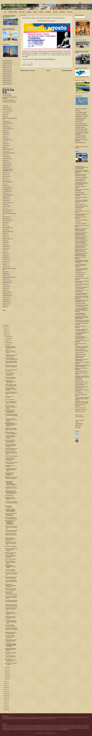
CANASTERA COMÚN (80, 112)
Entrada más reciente (28, 70)
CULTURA (55, 12)
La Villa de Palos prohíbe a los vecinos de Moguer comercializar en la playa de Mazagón (82, 310)
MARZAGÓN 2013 (7, 84)
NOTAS (4, 233)
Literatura (5, 216)
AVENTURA (6, 132)
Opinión (5, 237)
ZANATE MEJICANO (80, 142)
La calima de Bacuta (80, 274)
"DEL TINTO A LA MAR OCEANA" (11, 664)
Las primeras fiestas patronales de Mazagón (80, 314)
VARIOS (5, 305)
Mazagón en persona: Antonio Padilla (80, 357)
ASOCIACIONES (7, 128)
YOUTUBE (77, 427)
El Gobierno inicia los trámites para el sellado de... (11, 488)
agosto (7, 344)
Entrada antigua (67, 70)
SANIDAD (5, 275)
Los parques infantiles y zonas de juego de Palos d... (11, 581)
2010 (5, 703)
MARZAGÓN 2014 (7, 82)
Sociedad (5, 284)
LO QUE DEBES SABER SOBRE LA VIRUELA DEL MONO (10, 645)
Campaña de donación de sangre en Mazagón (11, 449)
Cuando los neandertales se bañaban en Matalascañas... (11, 514)
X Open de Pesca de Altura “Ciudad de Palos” (11, 463)
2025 (5, 329)
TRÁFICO (5, 297)
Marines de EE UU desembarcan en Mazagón (81, 350)
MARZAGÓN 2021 (7, 69)
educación (5, 174)
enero (6, 679)
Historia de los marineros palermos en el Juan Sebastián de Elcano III (81, 238)
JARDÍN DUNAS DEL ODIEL (9, 102)
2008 (5, 707)
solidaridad (5, 286)
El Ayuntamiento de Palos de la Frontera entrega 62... (11, 574)
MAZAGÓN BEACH (14, 5)
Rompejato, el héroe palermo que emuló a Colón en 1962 (82, 402)
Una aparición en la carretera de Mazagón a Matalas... (11, 389)
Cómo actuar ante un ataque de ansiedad (10, 570)
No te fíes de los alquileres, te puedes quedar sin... (10, 585)
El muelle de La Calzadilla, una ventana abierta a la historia (81, 201)
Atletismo (5, 130)
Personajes (5, 248)
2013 (5, 697)
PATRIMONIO (6, 246)
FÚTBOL (5, 193)
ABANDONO (6, 107)
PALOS (35, 12)
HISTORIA (48, 12)
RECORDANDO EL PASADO (9, 268)
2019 (5, 685)
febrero (7, 677)
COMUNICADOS (7, 149)
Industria (5, 208)
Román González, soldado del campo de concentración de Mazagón (82, 399)
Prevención (5, 259)
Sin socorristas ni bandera (9, 397)
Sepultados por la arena (81, 409)
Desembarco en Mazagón (81, 177)
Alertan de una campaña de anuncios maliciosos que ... (11, 527)
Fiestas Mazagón (7, 187)
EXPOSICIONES (6, 182)
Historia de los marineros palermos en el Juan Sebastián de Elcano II (81, 233)
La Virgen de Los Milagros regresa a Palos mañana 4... (11, 629)
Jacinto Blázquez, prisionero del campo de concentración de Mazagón (82, 261)
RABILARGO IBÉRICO (80, 136)
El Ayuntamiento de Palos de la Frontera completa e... (11, 415)
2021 (5, 681)
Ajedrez (4, 116)
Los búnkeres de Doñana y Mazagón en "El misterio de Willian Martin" (81, 317)
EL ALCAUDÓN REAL (80, 123)
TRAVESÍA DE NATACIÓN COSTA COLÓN (10, 566)
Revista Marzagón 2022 (10, 546)
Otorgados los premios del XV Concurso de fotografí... (11, 549)
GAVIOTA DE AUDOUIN (81, 129)
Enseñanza (5, 180)
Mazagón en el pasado (80, 354)
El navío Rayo (78, 209)
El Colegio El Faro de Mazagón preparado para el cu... (10, 347)
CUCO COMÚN (79, 121)
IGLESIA (5, 204)
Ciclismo (5, 145)
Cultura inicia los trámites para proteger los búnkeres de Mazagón (82, 171)
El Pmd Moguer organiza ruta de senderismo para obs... (11, 641)
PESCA (4, 250)
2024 (5, 331)
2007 (5, 710)
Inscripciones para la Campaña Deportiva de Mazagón (11, 419)
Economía (5, 172)
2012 (5, 699)
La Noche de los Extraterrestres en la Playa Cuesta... (10, 381)
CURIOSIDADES (7, 158)
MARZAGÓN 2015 (7, 80)
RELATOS (5, 271)
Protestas (5, 261)
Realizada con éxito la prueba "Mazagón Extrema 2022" (10, 441)
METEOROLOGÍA (7, 220)
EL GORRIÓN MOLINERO (81, 125)
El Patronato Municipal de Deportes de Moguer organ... (11, 622)
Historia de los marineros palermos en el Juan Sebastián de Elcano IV (81, 242)
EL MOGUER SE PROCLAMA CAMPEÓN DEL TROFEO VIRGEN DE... (11, 483)
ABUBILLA (78, 110)
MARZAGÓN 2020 (7, 71)
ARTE (4, 125)
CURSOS (5, 160)
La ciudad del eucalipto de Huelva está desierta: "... (11, 531)
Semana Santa (6, 280)
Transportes (6, 299)
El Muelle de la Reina (80, 204)
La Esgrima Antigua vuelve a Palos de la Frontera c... (10, 437)
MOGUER (29, 12)
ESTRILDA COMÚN (80, 127)
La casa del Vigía (79, 276)
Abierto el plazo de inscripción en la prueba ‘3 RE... (9, 374)
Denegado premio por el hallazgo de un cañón (81, 175)
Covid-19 (5, 154)
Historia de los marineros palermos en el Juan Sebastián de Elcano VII (81, 254)
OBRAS (4, 235)
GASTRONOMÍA (7, 195)
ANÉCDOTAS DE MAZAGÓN (10, 118)
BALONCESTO (6, 140)
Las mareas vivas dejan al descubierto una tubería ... (11, 503)
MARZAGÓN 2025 (7, 62)
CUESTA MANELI (7, 95)
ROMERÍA (5, 273)
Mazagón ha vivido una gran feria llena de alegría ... (10, 649)
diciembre (7, 336)
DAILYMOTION (79, 423)
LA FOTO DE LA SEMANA (9, 213)
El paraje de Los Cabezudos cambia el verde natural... (10, 660)
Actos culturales (6, 111)
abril (6, 673)
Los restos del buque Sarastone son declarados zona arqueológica (81, 337)
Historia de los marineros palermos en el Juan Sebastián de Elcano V (81, 246)
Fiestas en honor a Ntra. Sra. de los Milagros (10, 589)
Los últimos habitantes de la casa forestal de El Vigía (82, 347)
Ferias (4, 183)
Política (4, 255)
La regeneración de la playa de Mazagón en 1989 (81, 301)
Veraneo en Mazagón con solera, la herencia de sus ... (11, 402)
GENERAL (5, 196)
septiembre (8, 342)
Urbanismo (5, 303)
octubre (7, 340)
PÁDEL (4, 240)
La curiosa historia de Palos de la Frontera (81, 282)
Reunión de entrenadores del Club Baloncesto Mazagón (11, 445)
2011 (5, 701)
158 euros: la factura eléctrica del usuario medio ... (10, 352)
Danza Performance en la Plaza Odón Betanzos (11, 578)
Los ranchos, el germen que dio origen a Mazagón (81, 330)
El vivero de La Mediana (81, 223)
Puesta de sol (6, 266)
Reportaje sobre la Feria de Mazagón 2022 (10, 633)
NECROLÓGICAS (7, 231)
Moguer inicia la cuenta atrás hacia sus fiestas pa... (11, 429)
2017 (5, 689)
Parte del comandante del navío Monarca (81, 387)
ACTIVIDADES (6, 109)
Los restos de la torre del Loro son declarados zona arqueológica (82, 333)
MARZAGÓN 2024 (7, 63)
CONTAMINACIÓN (7, 153)
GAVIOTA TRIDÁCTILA (81, 131)
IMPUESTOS (6, 206)
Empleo (4, 178)
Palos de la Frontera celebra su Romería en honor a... (11, 407)
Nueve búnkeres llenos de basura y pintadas (81, 384)
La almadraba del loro (80, 272)
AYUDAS (5, 138)
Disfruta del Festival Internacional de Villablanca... (10, 459)
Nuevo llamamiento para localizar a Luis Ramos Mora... (11, 597)
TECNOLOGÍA (6, 292)
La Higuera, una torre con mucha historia (81, 291)
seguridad (5, 279)
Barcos (4, 141)
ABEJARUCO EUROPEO (81, 108)
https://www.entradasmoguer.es (45, 59)
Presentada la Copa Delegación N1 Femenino (9, 474)
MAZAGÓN (22, 12)
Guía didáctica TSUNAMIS (8, 506)
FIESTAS (5, 185)
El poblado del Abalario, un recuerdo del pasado (81, 215)
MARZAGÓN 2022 (7, 67)
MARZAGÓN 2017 (7, 77)
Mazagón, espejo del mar (81, 371)
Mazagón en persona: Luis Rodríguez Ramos (81, 360)
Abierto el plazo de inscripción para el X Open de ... (10, 613)
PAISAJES (5, 242)
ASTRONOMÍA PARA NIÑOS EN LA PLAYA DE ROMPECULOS (11, 492)
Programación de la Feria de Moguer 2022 (11, 355)
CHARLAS (5, 143)
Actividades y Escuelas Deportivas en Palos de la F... (11, 453)
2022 (5, 335)
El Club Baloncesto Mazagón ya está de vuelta (10, 498)
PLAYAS (5, 253)
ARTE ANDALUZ (79, 416)
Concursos (5, 151)
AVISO (4, 136)
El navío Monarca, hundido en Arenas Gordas (81, 207)
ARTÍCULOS (6, 127)
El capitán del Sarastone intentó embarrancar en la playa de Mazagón (81, 183)
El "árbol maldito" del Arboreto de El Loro (80, 180)
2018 (5, 687)
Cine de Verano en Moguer (11, 456)
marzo (6, 675)
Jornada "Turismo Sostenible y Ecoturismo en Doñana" (11, 593)
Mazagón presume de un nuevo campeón (11, 553)
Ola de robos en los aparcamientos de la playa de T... (10, 539)
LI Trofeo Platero (9, 495)
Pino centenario (79, 392)
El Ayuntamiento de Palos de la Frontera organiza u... (11, 601)
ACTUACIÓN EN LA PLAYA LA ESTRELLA (11, 433)
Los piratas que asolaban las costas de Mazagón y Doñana (82, 321)
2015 (5, 693)
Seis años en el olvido (80, 407)
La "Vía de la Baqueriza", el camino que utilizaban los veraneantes (81, 269)
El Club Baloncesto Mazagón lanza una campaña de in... (10, 411)
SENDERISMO (6, 282)
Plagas (4, 251)
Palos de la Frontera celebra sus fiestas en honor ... (10, 562)
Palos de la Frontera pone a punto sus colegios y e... (11, 366)
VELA (4, 306)
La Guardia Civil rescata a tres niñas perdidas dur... (11, 393)
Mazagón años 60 (79, 352)
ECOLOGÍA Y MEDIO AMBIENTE (8, 170)
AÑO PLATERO (6, 123)
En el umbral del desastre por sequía (11, 370)
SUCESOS (69, 12)
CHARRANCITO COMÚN (81, 116)
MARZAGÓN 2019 (7, 73)
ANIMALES (5, 121)
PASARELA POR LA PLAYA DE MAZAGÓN (11, 359)
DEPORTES (62, 12)
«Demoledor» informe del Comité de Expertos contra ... (11, 469)
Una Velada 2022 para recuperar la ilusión (10, 378)
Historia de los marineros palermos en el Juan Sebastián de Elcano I (81, 229)
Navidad (5, 229)
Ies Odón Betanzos (7, 202)
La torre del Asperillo (80, 303)
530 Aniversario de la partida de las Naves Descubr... (10, 617)
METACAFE (78, 425)
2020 (5, 683)
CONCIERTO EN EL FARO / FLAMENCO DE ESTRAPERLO (10, 510)
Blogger (55, 733)
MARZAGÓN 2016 (7, 78)
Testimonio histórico (80, 411)
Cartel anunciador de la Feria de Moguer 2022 (10, 385)
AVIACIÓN (5, 134)
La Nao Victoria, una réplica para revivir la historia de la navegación (82, 297)
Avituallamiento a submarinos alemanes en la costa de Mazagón (81, 167)
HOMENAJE (6, 200)
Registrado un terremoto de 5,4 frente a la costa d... (11, 534)
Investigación (6, 211)
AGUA (4, 114)
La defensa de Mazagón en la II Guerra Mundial (82, 288)
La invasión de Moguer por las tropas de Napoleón (81, 294)
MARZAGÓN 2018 (7, 75)
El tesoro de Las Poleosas (81, 220)
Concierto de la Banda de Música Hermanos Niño (11, 605)
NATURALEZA (6, 227)
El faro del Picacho (79, 192)
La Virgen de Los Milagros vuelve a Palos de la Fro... (11, 609)
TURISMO (5, 301)
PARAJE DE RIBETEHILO (9, 100)
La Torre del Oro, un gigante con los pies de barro (81, 306)
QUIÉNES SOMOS (12, 12)
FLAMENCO (30, 65)
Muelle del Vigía (79, 380)
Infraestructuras (6, 209)
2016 (5, 691)
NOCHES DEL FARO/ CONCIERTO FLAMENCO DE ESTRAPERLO (10, 522)
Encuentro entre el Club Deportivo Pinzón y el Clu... (10, 543)
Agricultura (5, 112)
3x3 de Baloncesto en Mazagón (10, 466)
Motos (4, 224)
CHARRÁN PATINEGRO (81, 114)
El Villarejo (78, 221)
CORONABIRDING (79, 120)
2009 (5, 705)
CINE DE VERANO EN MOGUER (10, 556)
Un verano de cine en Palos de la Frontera (10, 656)
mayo (6, 671)
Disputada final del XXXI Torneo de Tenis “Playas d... (11, 362)
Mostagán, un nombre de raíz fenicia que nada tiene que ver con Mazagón (82, 377)
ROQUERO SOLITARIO (80, 137)
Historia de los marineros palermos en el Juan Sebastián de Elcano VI (81, 250)
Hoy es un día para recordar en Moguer (10, 625)
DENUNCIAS (6, 164)
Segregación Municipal (8, 277)
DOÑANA (41, 12)
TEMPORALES (6, 295)
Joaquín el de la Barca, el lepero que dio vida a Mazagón (81, 265)
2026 (5, 326)
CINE (4, 147)
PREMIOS (5, 257)
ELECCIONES (6, 176)
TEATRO (5, 290)
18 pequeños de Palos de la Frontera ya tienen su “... (11, 478)
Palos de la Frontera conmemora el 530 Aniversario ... (10, 636)
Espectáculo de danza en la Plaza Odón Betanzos (11, 518)
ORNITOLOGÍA (6, 238)
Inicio (5, 12)
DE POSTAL (5, 162)
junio (6, 669)
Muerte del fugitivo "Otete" (81, 382)
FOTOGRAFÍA (6, 191)
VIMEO (77, 422)
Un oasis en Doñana (10, 399)
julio (6, 666)
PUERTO (5, 264)
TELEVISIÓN (6, 293)
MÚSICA (5, 225)
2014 (5, 695)
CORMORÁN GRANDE (80, 118)
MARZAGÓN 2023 (7, 65)
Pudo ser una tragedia (10, 559)
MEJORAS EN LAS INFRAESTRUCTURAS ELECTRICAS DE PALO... (11, 424)
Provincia (5, 263)
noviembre (8, 338)
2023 (5, 333)
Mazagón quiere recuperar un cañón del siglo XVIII (82, 366)
